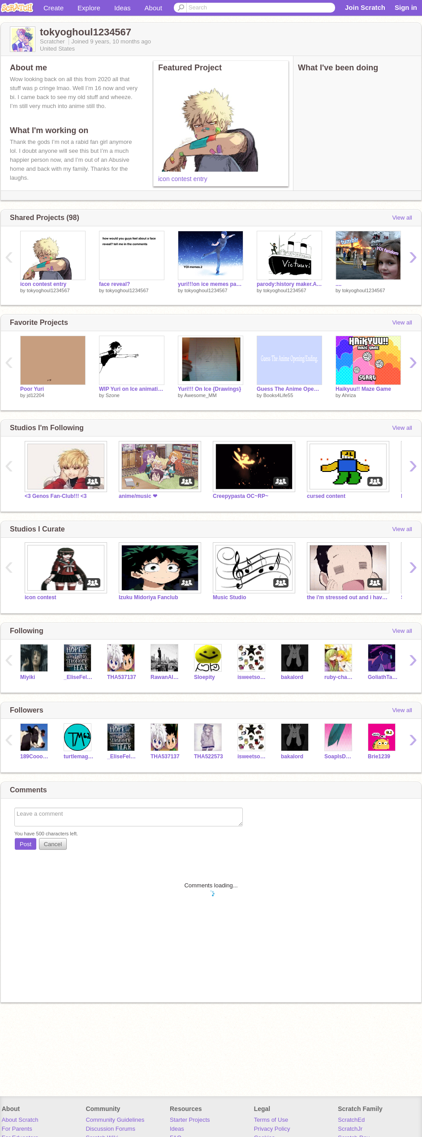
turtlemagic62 (79, 756)
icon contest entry (182, 178)
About (153, 8)
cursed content (326, 496)
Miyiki (27, 677)
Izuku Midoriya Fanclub (148, 597)
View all (402, 217)
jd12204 (35, 395)
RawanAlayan (166, 677)
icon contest (40, 597)
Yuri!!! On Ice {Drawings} (209, 389)
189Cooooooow (35, 756)
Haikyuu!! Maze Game (363, 389)
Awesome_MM (200, 395)
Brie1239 (379, 756)
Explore (89, 8)
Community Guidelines (115, 1119)
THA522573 (208, 756)
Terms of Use (271, 1119)
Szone (113, 395)
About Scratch (20, 1119)
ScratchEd (351, 1119)
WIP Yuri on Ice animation (131, 389)
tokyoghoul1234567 (48, 290)
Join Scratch (365, 7)
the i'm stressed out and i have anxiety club (347, 597)
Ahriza (349, 395)
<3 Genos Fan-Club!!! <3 (56, 496)
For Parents (17, 1128)
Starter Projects (190, 1119)
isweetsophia (252, 677)
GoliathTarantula (383, 677)
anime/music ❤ (138, 496)
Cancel (53, 844)
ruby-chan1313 (339, 677)
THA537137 (121, 677)
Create (53, 8)
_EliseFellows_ (79, 677)
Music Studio (229, 597)
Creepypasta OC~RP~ (240, 496)
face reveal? (114, 284)
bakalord (292, 677)
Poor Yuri (32, 389)
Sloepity (204, 677)
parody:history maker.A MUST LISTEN (289, 284)
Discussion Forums (110, 1128)
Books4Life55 (278, 395)
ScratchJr (350, 1128)
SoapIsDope (339, 756)
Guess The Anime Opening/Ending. (289, 389)
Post (25, 844)
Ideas (122, 8)
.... (338, 284)
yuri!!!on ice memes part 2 (210, 284)
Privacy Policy (272, 1128)
